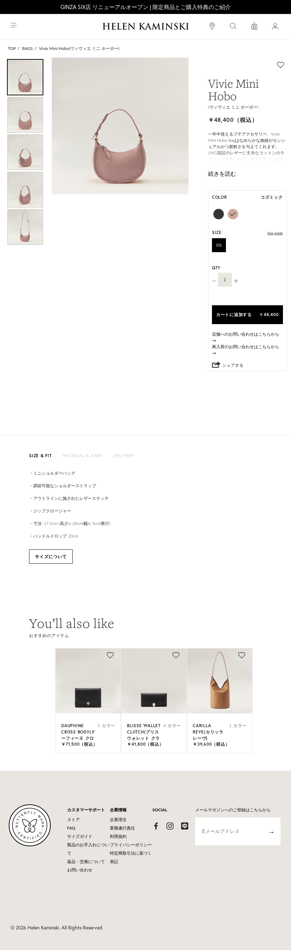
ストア (73, 819)
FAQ (71, 828)
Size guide (275, 233)
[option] (25, 77)
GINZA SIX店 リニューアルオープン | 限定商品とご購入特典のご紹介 (146, 6)
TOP (12, 48)
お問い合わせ (79, 869)
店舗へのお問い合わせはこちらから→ (245, 337)
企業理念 (118, 819)
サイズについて (51, 556)
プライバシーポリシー (131, 844)
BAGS (27, 48)
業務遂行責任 (122, 828)
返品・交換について (86, 861)
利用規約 (118, 836)
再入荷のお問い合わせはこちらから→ (245, 350)
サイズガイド (79, 836)
